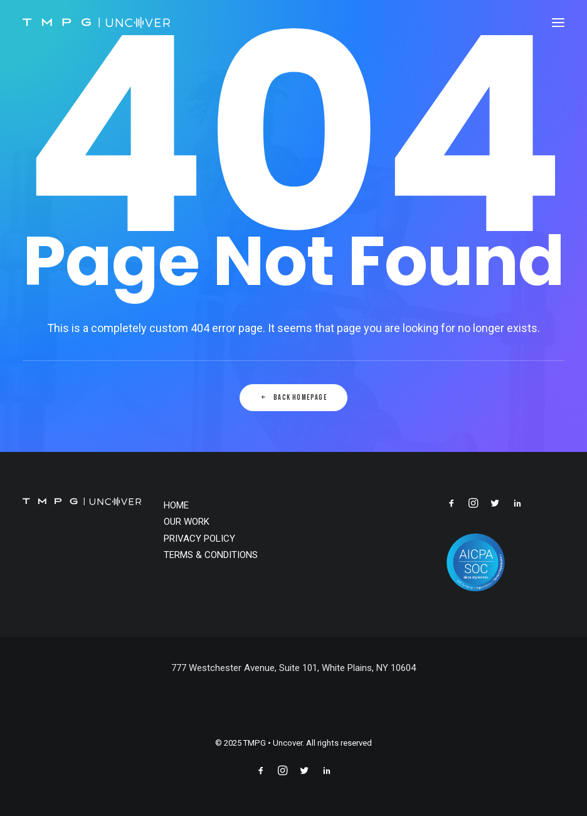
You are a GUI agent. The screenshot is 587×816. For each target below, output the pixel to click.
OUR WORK (186, 521)
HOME (176, 505)
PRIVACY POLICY (199, 538)
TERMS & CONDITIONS (211, 555)
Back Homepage (293, 397)
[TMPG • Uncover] (96, 22)
